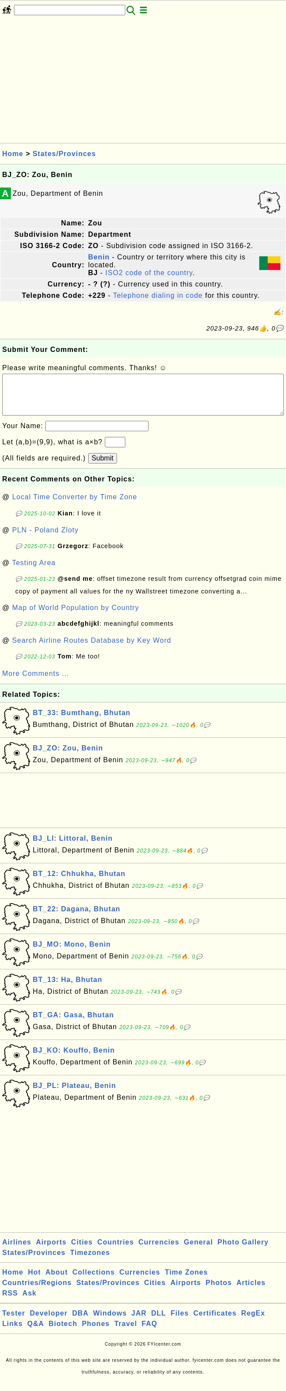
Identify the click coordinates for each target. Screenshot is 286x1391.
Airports (51, 1251)
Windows (110, 1322)
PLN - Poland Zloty (45, 538)
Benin (99, 257)
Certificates (215, 1322)
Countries (115, 1251)
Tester (13, 1322)
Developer (48, 1322)
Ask (29, 1302)
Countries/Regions (37, 1291)
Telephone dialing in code (158, 295)
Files (180, 1322)
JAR (139, 1322)
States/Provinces (64, 153)
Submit (103, 466)
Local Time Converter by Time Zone (74, 505)
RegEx (253, 1322)
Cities (82, 1251)
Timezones (90, 1261)
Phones (96, 1332)
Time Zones (186, 1281)
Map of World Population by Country (75, 616)
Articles (250, 1291)
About (56, 1281)
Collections (93, 1281)
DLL (158, 1322)
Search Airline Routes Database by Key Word (92, 649)
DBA (80, 1322)
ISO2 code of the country (149, 272)
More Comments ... (35, 682)
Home (12, 153)
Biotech (62, 1332)
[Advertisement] (143, 82)
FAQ (149, 1332)
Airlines (16, 1251)
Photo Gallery (243, 1251)
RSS (10, 1302)
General (198, 1251)
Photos (219, 1291)
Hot (34, 1281)
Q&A (35, 1332)
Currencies (158, 1251)
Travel (125, 1332)
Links (12, 1332)
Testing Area (33, 571)
